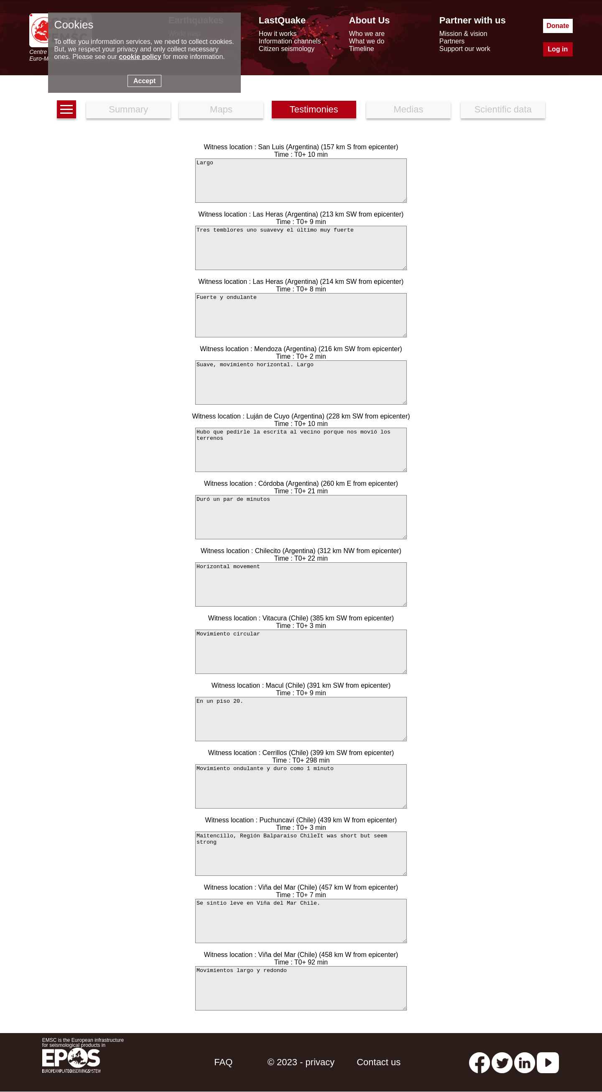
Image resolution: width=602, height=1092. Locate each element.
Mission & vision (463, 33)
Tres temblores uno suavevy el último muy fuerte (301, 248)
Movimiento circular (301, 652)
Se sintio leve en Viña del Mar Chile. (301, 921)
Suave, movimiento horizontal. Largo (301, 382)
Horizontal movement (301, 584)
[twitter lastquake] (502, 1062)
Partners (451, 41)
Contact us (378, 1062)
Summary (128, 109)
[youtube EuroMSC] (548, 1062)
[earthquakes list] (66, 109)
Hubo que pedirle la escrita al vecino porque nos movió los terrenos (301, 450)
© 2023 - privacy (301, 1062)
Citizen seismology (286, 48)
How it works (278, 33)
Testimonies (314, 109)
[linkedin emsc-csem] (524, 1062)
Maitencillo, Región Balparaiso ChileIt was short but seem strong (301, 854)
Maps (221, 109)
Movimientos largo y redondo (301, 988)
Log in (558, 49)
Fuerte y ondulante (301, 315)
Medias (408, 109)
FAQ (223, 1062)
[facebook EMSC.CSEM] (479, 1062)
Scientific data (503, 109)
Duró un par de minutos (301, 517)
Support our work (464, 48)
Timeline (361, 48)
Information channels (290, 41)
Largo (301, 180)
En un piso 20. (301, 719)
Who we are (367, 33)
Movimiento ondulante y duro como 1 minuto (301, 786)
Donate (557, 25)
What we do (366, 41)
